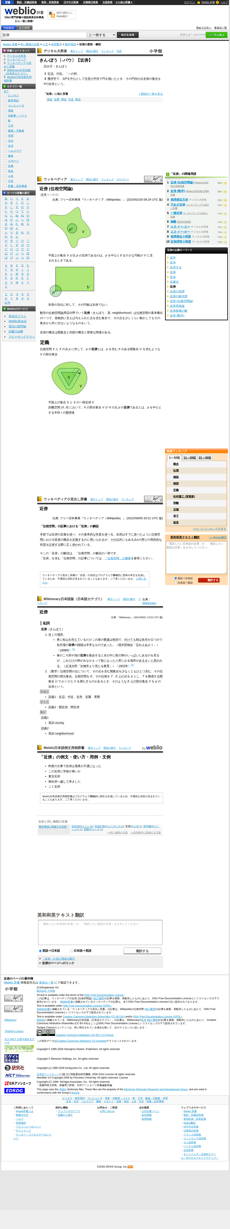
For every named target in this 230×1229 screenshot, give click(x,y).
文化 (10, 140)
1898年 (64, 650)
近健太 (174, 281)
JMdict (62, 1089)
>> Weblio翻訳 (217, 537)
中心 (73, 78)
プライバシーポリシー (28, 1126)
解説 (96, 526)
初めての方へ (203, 27)
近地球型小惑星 (181, 241)
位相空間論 (56, 312)
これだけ (68, 660)
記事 (63, 526)
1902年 (123, 666)
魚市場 (61, 644)
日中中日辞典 (71, 2)
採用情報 (147, 1118)
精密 (176, 483)
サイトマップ (23, 1130)
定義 (176, 490)
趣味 (10, 155)
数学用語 (70, 44)
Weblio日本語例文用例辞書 (64, 748)
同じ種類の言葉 (29, 44)
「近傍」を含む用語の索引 (58, 958)
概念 (66, 539)
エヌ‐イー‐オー (180, 231)
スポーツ (13, 160)
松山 (65, 639)
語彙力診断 (16, 331)
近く (51, 634)
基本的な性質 (93, 534)
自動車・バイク (17, 115)
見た (98, 666)
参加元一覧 (220, 27)
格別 (115, 639)
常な (92, 644)
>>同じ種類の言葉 (117, 832)
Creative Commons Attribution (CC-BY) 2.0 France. (85, 1035)
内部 (72, 332)
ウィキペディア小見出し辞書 (65, 499)
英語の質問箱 (17, 326)
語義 (51, 696)
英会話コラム (17, 316)
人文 (45, 44)
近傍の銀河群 (178, 296)
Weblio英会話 (18, 321)
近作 (173, 257)
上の (121, 676)
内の (137, 78)
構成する (154, 676)
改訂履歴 (153, 1020)
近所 (79, 696)
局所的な (156, 539)
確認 (176, 477)
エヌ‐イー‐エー (180, 226)
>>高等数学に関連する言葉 (146, 832)
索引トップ (76, 51)
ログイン (189, 2)
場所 (60, 634)
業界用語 (13, 100)
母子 (176, 516)
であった (106, 644)
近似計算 (100, 826)
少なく (126, 671)
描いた (112, 78)
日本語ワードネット (48, 1074)
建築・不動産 (16, 130)
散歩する (95, 655)
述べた (138, 534)
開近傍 (63, 707)
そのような (119, 681)
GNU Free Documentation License (104, 995)
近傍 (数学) (178, 191)
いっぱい (133, 655)
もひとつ (139, 671)
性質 (43, 544)
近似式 (75, 826)
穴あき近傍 (178, 204)
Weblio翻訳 (189, 1122)
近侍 (173, 262)
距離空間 (54, 407)
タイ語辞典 (189, 1142)
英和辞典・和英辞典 (194, 1118)
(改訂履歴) (98, 998)
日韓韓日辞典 (90, 2)
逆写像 (147, 826)
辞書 (7, 2)
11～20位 (189, 457)
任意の (89, 78)
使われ (76, 544)
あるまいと (146, 660)
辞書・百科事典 (17, 186)
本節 (43, 534)
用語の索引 (92, 51)
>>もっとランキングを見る (209, 528)
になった (109, 660)
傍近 (49, 99)
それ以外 (116, 539)
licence (75, 1092)
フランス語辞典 (192, 1134)
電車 (78, 766)
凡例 (118, 51)
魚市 (145, 639)
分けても (130, 639)
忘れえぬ (142, 644)
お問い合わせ (107, 1111)
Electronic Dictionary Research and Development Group (155, 1089)
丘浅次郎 (71, 666)
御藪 (173, 221)
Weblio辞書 (66, 1001)
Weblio (40, 1020)
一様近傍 (176, 213)
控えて (75, 639)
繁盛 (107, 639)
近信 (173, 277)
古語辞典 (107, 2)
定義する (78, 539)
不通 (86, 766)
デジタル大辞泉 (55, 51)
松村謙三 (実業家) (184, 496)
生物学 (84, 666)
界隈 (97, 696)
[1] (73, 649)
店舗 (176, 509)
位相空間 (142, 312)
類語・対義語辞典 (27, 2)
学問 (10, 135)
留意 (176, 522)
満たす (84, 681)
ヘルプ (224, 2)
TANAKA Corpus (13, 1031)
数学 (43, 312)
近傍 (44, 194)
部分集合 (66, 676)
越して (64, 781)
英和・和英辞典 (50, 2)
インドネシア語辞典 (194, 1138)
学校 (66, 771)
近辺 (50, 73)
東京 (51, 776)
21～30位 (205, 457)
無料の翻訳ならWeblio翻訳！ (64, 14)
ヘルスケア (15, 150)
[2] (132, 665)
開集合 (62, 332)
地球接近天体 (179, 199)
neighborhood (64, 733)
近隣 (88, 696)
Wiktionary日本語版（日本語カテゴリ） (74, 599)
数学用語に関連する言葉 (53, 826)
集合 (155, 78)
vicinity (59, 722)
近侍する (176, 267)
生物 (10, 165)
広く (69, 544)
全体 (146, 78)
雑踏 (80, 644)
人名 (10, 176)
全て (6, 91)
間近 (64, 99)
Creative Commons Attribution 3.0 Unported (81, 1041)
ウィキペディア (55, 179)
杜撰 (176, 470)
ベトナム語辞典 (192, 1146)
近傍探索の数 (178, 310)
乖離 (176, 503)
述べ (72, 534)
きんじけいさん (114, 826)
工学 (10, 125)
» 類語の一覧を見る (151, 93)
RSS (130, 1167)
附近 (78, 99)
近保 (173, 272)
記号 (7, 303)
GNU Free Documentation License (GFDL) (87, 1005)
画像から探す (65, 1114)
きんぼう (56, 629)
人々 (151, 644)
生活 (10, 145)
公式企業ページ (150, 1111)
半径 (96, 78)
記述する (55, 544)
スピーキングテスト (22, 336)
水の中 (108, 655)
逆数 (86, 829)
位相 (104, 676)
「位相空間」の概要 (118, 558)
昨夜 (51, 766)
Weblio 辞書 (208, 2)
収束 (58, 539)
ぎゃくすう (96, 829)
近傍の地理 (177, 291)
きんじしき (86, 826)
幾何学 (52, 78)
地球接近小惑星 (181, 236)
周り (144, 539)
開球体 (70, 412)
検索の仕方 (22, 1114)
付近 (59, 73)
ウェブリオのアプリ (69, 1111)
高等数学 (56, 44)
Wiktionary (149, 603)
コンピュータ (16, 105)
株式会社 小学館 (46, 990)
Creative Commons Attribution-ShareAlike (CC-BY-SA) (94, 1016)
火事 (60, 766)
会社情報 (147, 1114)
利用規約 (21, 1122)
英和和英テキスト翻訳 (60, 915)
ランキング (107, 51)
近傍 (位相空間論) (182, 182)
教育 (107, 666)
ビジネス (13, 95)
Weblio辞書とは (24, 1111)
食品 (10, 171)
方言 (10, 181)
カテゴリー (122, 179)
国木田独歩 (125, 644)
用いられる (97, 539)
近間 (56, 99)
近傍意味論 (177, 306)
